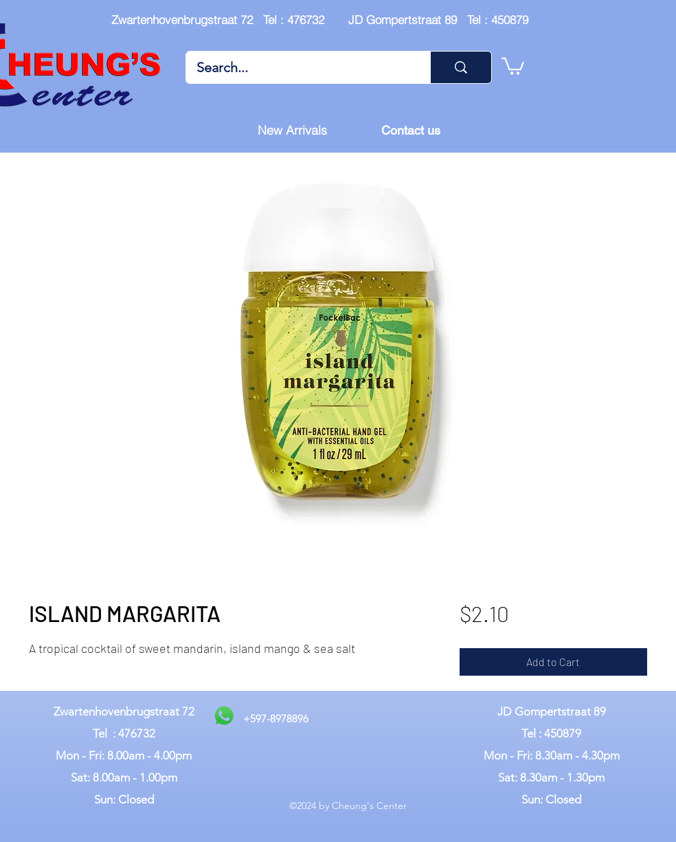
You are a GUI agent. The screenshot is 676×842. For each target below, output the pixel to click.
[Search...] (298, 67)
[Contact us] (410, 130)
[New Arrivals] (292, 130)
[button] (513, 65)
